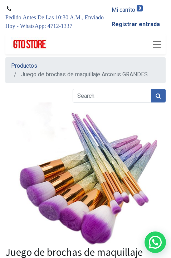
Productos (24, 65)
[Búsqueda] (158, 95)
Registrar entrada (136, 24)
